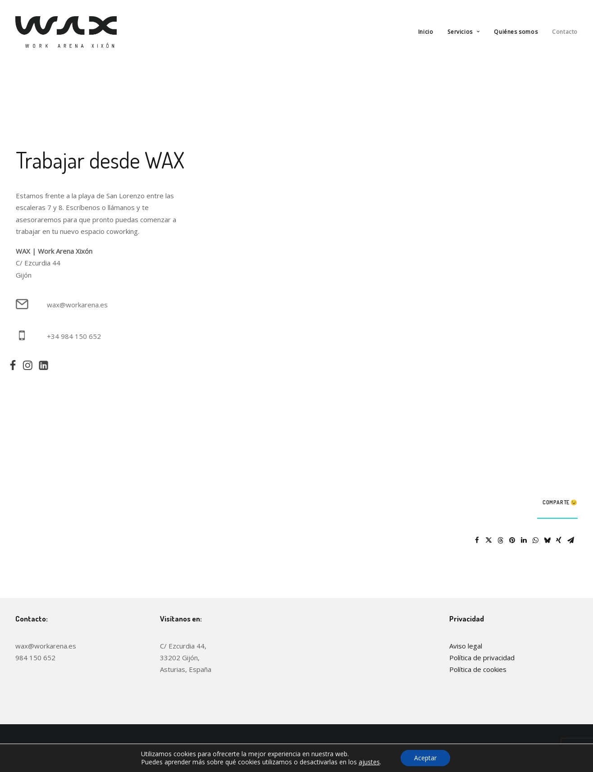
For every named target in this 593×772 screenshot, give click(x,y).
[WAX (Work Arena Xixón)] (66, 32)
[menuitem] (429, 32)
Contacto (565, 32)
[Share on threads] (500, 540)
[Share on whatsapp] (535, 540)
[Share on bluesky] (547, 540)
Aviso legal (465, 645)
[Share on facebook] (476, 540)
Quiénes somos (516, 32)
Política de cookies (477, 669)
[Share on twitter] (488, 540)
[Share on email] (570, 540)
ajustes (369, 762)
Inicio (425, 32)
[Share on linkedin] (523, 540)
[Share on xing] (558, 540)
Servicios (463, 32)
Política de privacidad (482, 657)
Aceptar (425, 758)
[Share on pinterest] (511, 540)
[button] (8, 367)
